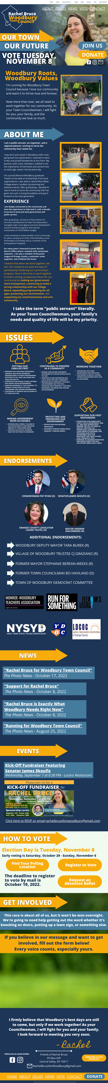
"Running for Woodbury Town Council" (43, 725)
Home (51, 2)
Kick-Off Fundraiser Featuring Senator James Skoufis (35, 767)
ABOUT (47, 8)
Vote (95, 2)
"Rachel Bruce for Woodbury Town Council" (48, 670)
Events (89, 2)
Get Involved (103, 2)
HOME (12, 1076)
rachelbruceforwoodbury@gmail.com (72, 821)
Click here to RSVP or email (25, 821)
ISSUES (60, 8)
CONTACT (97, 8)
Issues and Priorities (67, 2)
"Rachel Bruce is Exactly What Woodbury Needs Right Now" (34, 706)
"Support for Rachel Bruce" (31, 686)
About (58, 2)
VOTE (83, 8)
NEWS (72, 8)
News (76, 2)
